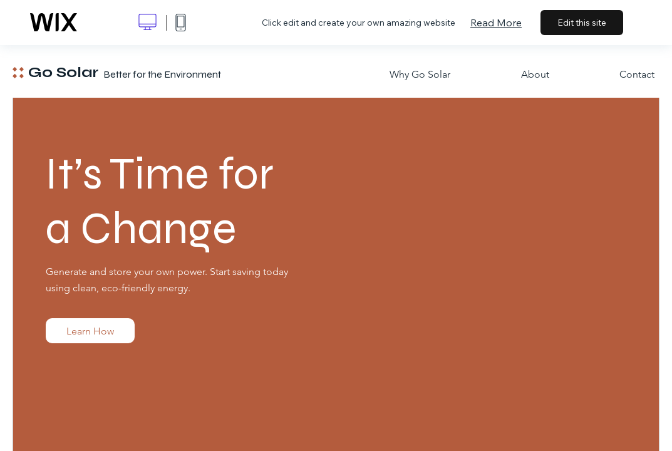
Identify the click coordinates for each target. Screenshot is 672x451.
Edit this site (581, 22)
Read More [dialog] (496, 22)
